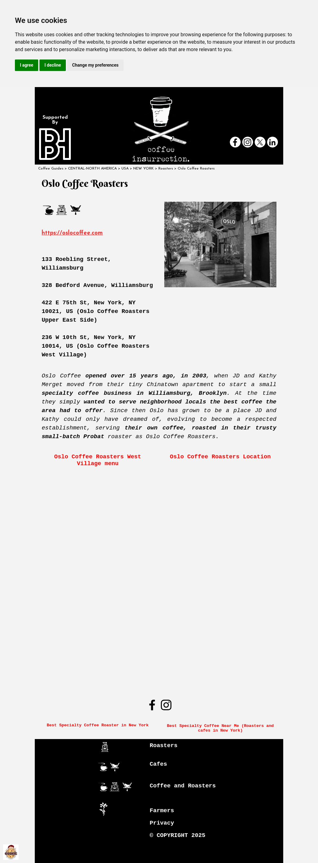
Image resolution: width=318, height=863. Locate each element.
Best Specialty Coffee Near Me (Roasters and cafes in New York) (221, 728)
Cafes (158, 764)
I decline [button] (52, 65)
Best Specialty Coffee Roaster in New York (98, 725)
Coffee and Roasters (183, 785)
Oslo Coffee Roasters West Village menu (99, 460)
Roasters (164, 745)
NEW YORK (143, 168)
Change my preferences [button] (95, 65)
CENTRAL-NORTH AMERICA (92, 168)
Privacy (162, 823)
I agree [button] (26, 65)
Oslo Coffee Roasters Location (220, 456)
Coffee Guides (50, 168)
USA (125, 168)
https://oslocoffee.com (72, 233)
